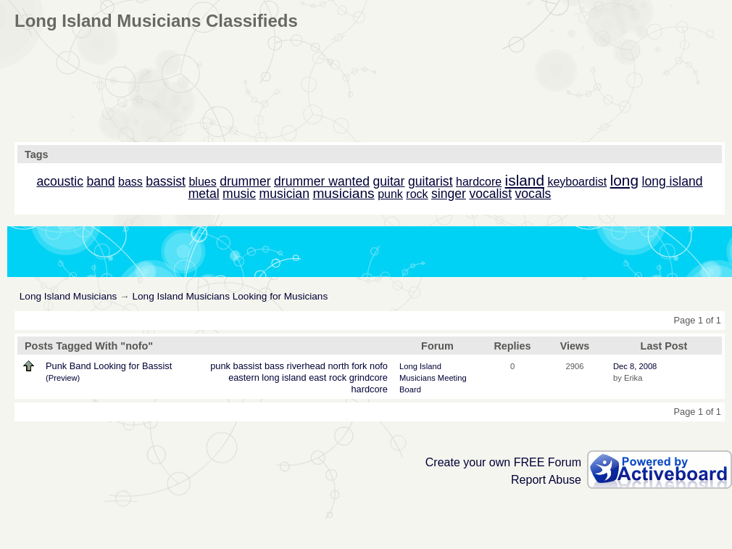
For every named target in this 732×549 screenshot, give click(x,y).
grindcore (368, 377)
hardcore (369, 389)
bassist (247, 365)
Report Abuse (546, 480)
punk (220, 365)
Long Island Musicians (68, 296)
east (317, 377)
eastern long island (267, 377)
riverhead (306, 365)
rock (337, 377)
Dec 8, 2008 (635, 366)
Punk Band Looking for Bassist (109, 365)
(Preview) (63, 377)
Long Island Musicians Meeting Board (433, 378)
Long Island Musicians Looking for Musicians (230, 296)
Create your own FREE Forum (503, 462)
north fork (347, 365)
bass (274, 365)
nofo (379, 365)
